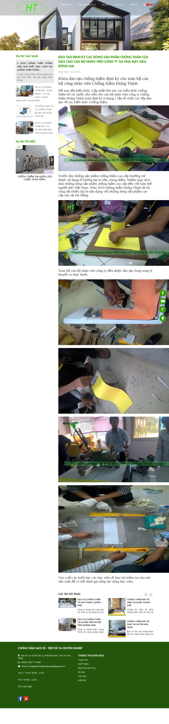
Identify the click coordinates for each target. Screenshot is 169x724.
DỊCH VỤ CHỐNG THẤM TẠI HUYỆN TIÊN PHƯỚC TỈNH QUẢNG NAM (139, 622)
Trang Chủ (83, 660)
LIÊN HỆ (134, 5)
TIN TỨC (119, 5)
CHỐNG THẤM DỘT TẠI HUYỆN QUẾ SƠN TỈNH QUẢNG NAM (88, 622)
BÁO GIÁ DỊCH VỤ (87, 5)
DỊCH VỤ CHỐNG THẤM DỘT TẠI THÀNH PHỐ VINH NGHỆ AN (88, 602)
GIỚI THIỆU (66, 5)
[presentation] (18, 159)
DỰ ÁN (105, 5)
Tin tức (26, 46)
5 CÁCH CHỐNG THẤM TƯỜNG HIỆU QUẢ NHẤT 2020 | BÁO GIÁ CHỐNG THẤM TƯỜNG (34, 66)
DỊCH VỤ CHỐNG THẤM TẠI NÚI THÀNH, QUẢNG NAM (139, 602)
